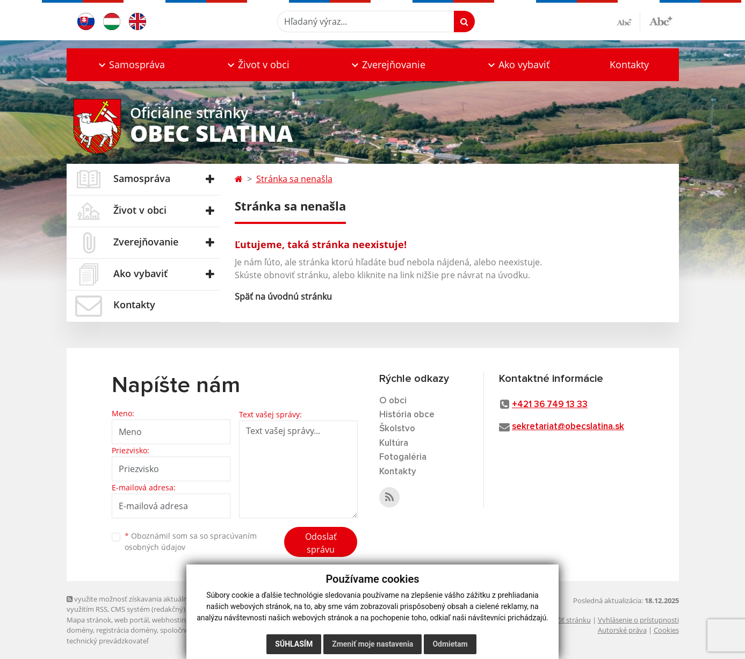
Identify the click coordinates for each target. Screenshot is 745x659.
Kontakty (629, 64)
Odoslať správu (321, 543)
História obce (407, 414)
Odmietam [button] (449, 644)
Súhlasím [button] (294, 644)
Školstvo (397, 428)
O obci (393, 400)
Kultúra (393, 443)
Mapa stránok (89, 620)
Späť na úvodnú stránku (283, 296)
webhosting (171, 620)
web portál (131, 620)
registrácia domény (126, 630)
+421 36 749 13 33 (550, 404)
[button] (131, 64)
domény (80, 630)
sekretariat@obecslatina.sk (568, 426)
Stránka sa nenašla (294, 179)
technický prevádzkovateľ (107, 641)
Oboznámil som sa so (191, 541)
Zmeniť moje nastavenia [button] (372, 644)
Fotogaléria (402, 457)
